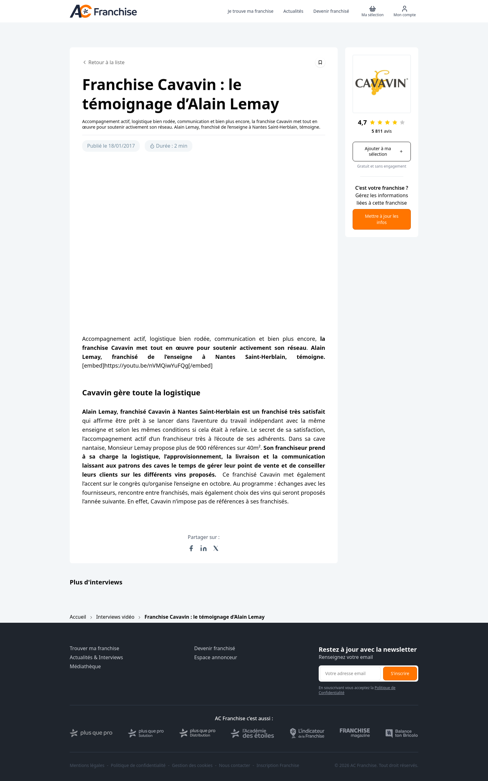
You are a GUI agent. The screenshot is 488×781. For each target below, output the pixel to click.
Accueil (78, 616)
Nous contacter (234, 765)
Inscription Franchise (277, 765)
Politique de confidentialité (138, 765)
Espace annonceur (215, 657)
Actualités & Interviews (96, 657)
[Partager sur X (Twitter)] (216, 548)
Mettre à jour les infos (382, 219)
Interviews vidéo (115, 616)
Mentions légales (87, 765)
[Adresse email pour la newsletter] (350, 673)
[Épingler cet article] (320, 62)
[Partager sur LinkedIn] (204, 548)
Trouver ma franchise (94, 648)
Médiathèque (85, 666)
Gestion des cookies (192, 765)
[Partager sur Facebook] (191, 548)
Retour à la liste (103, 62)
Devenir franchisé (214, 648)
